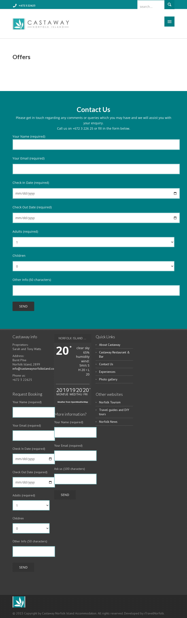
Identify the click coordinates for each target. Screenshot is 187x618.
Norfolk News (108, 422)
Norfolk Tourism (110, 402)
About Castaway (109, 345)
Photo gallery (108, 379)
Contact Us (106, 364)
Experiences (107, 372)
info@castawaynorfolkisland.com (35, 369)
